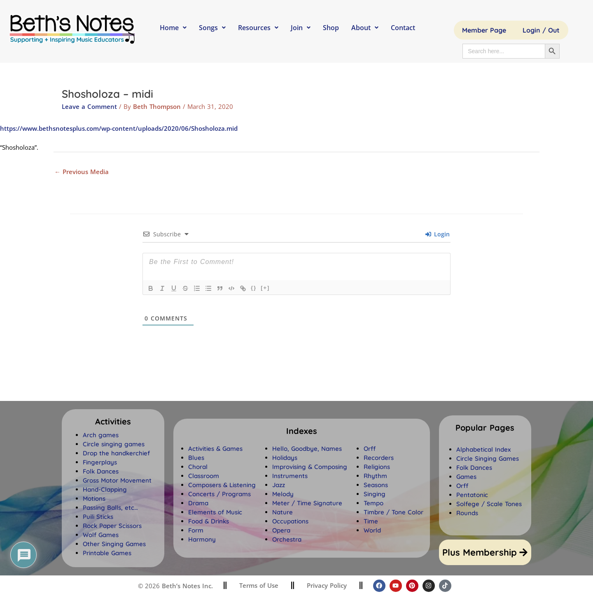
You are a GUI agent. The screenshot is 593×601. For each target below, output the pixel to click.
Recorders (379, 458)
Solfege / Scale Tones (489, 504)
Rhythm (375, 476)
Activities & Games (215, 449)
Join (301, 27)
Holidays (284, 458)
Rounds (467, 513)
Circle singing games (114, 444)
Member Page (484, 30)
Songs (212, 27)
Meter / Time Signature (307, 503)
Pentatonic (472, 495)
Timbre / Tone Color (393, 512)
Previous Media (81, 171)
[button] (301, 431)
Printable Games (107, 553)
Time (371, 521)
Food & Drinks (208, 521)
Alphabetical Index (483, 449)
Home (173, 27)
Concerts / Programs (219, 494)
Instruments (290, 476)
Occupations (290, 521)
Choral (198, 467)
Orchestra (286, 539)
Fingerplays (100, 462)
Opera (281, 530)
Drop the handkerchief (116, 453)
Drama (198, 503)
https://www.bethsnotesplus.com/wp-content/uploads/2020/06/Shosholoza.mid (119, 128)
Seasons (376, 485)
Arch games (101, 435)
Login (437, 234)
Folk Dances (101, 471)
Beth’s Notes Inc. (186, 586)
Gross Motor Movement (117, 480)
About (364, 27)
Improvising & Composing (309, 467)
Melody (283, 494)
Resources (258, 27)
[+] (265, 288)
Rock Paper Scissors (112, 526)
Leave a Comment (89, 106)
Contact (403, 27)
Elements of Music (215, 512)
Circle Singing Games (487, 458)
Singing (374, 494)
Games (466, 477)
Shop (331, 27)
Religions (377, 467)
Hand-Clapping (105, 489)
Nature (282, 512)
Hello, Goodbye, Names (307, 449)
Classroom (203, 476)
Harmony (202, 539)
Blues (196, 458)
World (372, 530)
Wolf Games (101, 535)
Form (195, 530)
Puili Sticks (98, 517)
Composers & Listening (222, 485)
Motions (94, 498)
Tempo (373, 503)
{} (254, 288)
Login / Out (541, 30)
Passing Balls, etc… (110, 507)
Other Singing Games (114, 544)
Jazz (278, 485)
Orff (370, 449)
